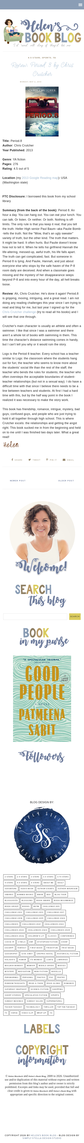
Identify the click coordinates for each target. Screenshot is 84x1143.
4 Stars (9, 883)
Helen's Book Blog (43, 1135)
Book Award (43, 901)
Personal (27, 977)
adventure (11, 889)
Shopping (57, 989)
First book (36, 948)
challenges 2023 (14, 930)
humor (22, 960)
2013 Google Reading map (40, 178)
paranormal (12, 977)
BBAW (40, 895)
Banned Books (25, 895)
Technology (33, 1007)
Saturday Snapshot (16, 989)
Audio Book (27, 889)
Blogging (27, 901)
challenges (11, 924)
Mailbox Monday (14, 966)
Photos (41, 977)
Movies (62, 966)
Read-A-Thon (36, 983)
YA (54, 58)
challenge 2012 (13, 912)
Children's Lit (36, 936)
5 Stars (35, 883)
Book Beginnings (63, 901)
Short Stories (13, 995)
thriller (48, 1007)
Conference (67, 936)
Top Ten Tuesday (66, 1007)
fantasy (22, 948)
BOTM (36, 906)
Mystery (9, 972)
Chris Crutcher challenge (19, 312)
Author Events (45, 889)
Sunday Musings (14, 1001)
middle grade (46, 966)
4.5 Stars (34, 58)
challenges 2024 (37, 930)
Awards (9, 895)
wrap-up (41, 1013)
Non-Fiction (41, 972)
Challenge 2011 (51, 906)
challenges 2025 (60, 930)
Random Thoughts (15, 983)
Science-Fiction (40, 989)
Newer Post (18, 481)
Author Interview (67, 889)
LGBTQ (49, 960)
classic (52, 936)
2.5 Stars (22, 877)
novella (56, 972)
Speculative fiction (36, 995)
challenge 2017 (55, 912)
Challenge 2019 (34, 918)
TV (6, 1013)
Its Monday (36, 960)
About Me (48, 883)
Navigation (24, 972)
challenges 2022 (54, 924)
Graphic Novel (45, 954)
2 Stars (9, 877)
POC (51, 977)
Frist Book (68, 948)
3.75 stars (63, 877)
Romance (69, 983)
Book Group (11, 906)
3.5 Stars (48, 877)
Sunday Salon (35, 1001)
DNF (31, 942)
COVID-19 (9, 942)
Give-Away (27, 954)
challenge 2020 (56, 918)
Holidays (10, 960)
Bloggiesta (11, 901)
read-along (53, 983)
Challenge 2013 (34, 912)
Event (64, 942)
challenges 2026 (14, 936)
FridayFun (52, 948)
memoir (31, 966)
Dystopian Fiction (47, 942)
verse (14, 1013)
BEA (49, 895)
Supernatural (54, 1001)
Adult (60, 883)
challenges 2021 (31, 924)
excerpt (9, 948)
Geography (11, 954)
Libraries (62, 960)
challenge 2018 (13, 918)
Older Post (66, 481)
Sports (46, 58)
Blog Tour (61, 895)
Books (26, 906)
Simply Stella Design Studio (42, 1138)
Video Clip (27, 1013)
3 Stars (35, 877)
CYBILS (22, 942)
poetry (61, 977)
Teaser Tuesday (13, 1007)
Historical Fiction (67, 954)
